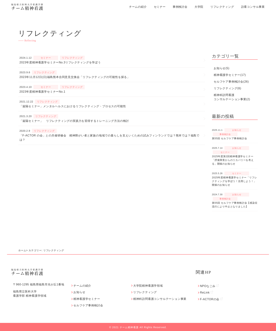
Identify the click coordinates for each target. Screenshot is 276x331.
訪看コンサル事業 (253, 6)
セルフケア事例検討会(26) (231, 81)
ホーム (22, 250)
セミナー (160, 6)
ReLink (205, 292)
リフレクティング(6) (227, 88)
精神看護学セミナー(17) (230, 74)
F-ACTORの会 (210, 298)
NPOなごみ (208, 286)
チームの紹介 (138, 6)
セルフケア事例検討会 (87, 304)
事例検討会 (180, 6)
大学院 (199, 6)
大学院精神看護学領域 (147, 285)
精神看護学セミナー (86, 298)
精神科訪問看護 (232, 97)
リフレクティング (222, 6)
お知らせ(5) (221, 68)
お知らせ (78, 291)
